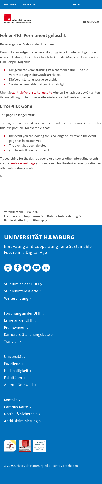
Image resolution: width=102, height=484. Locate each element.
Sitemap (38, 220)
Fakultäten (13, 377)
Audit (22, 442)
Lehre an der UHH (18, 320)
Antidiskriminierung (21, 420)
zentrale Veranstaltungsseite (32, 92)
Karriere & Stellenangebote (27, 334)
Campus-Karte (16, 406)
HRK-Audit (37, 444)
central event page (23, 163)
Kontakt (10, 399)
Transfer (11, 341)
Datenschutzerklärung (62, 216)
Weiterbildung (16, 298)
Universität (13, 356)
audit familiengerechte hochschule (10, 446)
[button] (76, 4)
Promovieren (14, 327)
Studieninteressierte (21, 291)
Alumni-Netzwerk (19, 384)
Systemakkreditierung (54, 442)
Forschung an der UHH (22, 313)
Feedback (10, 216)
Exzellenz (12, 363)
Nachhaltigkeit (16, 370)
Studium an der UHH (21, 284)
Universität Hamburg (21, 4)
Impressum (32, 216)
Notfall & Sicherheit (20, 413)
